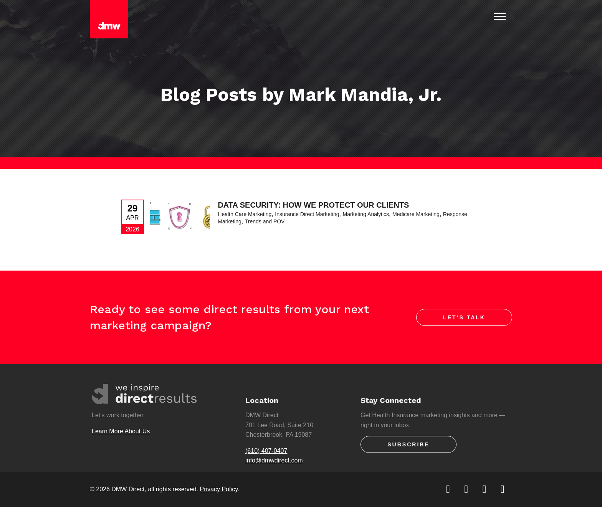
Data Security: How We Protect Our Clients (313, 205)
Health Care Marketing (244, 214)
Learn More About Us (121, 431)
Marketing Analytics (365, 214)
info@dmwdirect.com (274, 460)
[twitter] (449, 489)
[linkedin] (485, 489)
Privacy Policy (219, 489)
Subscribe (408, 444)
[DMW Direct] (109, 19)
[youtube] (503, 489)
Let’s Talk (464, 317)
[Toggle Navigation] (500, 16)
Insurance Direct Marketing (307, 214)
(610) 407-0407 (266, 451)
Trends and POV (265, 221)
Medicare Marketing (416, 214)
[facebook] (467, 489)
